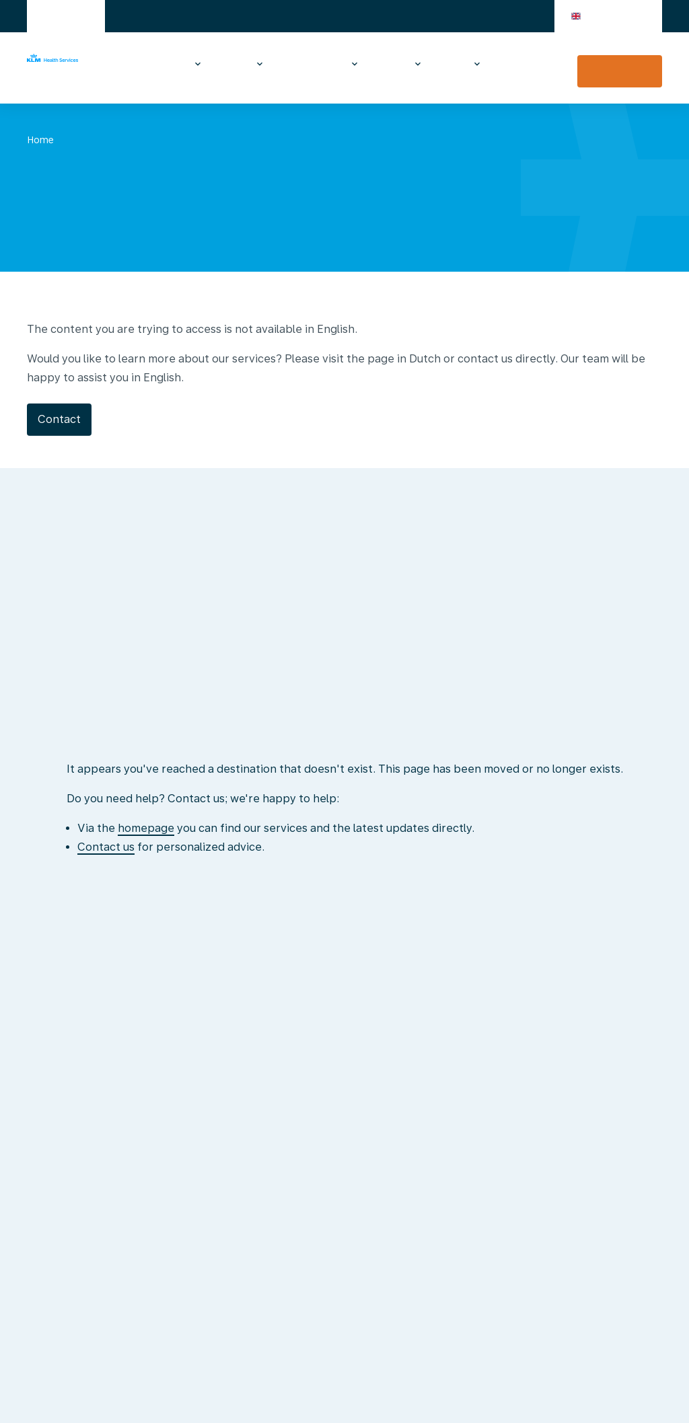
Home (40, 139)
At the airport (387, 64)
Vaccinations (152, 64)
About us (449, 64)
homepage (146, 828)
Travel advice (230, 64)
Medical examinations (308, 64)
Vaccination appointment (619, 71)
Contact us (106, 847)
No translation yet (124, 139)
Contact (513, 64)
